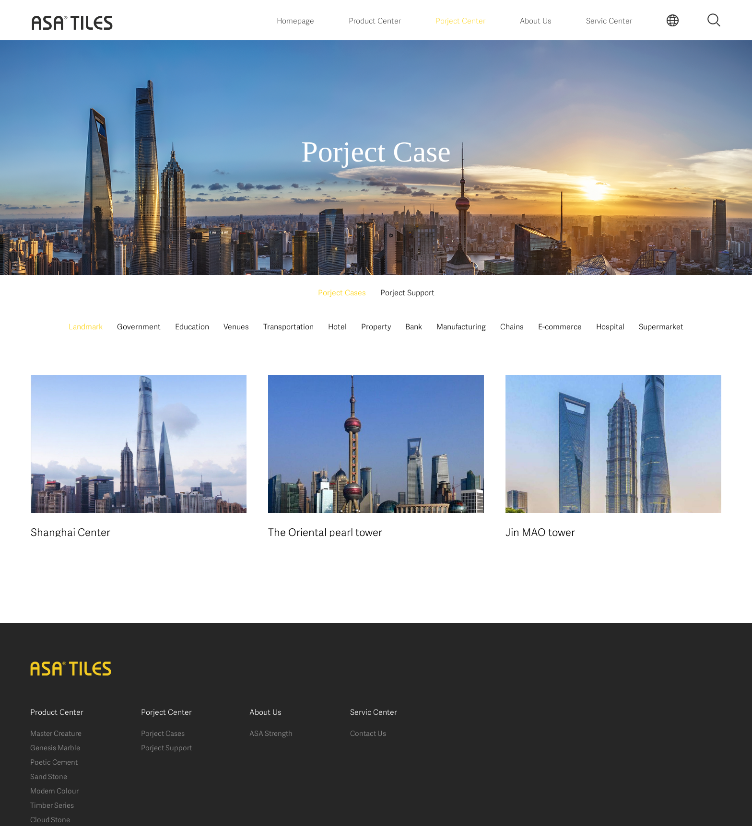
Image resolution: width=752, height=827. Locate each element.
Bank (413, 325)
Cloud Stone (50, 820)
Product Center (375, 19)
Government (139, 325)
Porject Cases (342, 291)
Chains (512, 325)
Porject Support (407, 291)
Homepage (295, 19)
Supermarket (661, 325)
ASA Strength (271, 733)
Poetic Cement (54, 762)
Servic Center (609, 19)
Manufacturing (461, 325)
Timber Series (52, 805)
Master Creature (56, 733)
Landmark (86, 325)
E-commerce (560, 325)
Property (376, 325)
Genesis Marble (55, 748)
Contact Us (368, 733)
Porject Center (460, 19)
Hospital (610, 325)
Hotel (337, 325)
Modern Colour (54, 791)
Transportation (288, 325)
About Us (536, 19)
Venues (236, 325)
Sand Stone (48, 776)
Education (192, 325)
